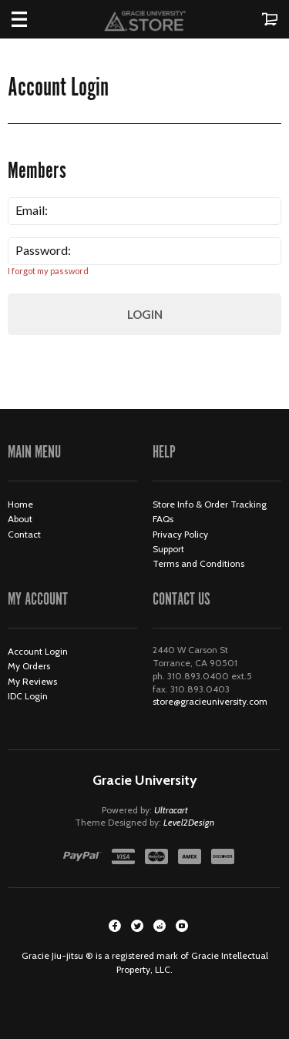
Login (145, 314)
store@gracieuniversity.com (210, 701)
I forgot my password (48, 271)
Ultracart (171, 810)
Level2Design (188, 822)
